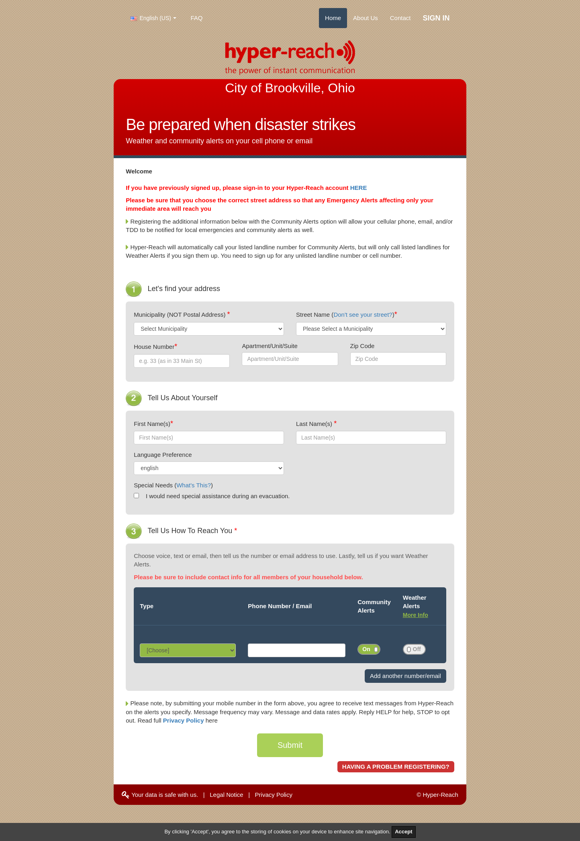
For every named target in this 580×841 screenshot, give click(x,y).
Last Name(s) (315, 423)
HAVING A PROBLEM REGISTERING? (395, 766)
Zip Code (362, 345)
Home (333, 17)
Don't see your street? (362, 314)
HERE (358, 187)
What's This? (193, 485)
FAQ (197, 17)
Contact (400, 17)
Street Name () (345, 314)
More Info (415, 615)
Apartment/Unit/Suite (269, 345)
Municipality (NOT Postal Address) (180, 314)
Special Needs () (173, 485)
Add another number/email (405, 675)
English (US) (151, 18)
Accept (403, 832)
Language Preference (163, 454)
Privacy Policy (184, 720)
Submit (290, 745)
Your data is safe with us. (160, 794)
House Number (154, 346)
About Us (365, 17)
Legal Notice (226, 794)
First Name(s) (152, 423)
